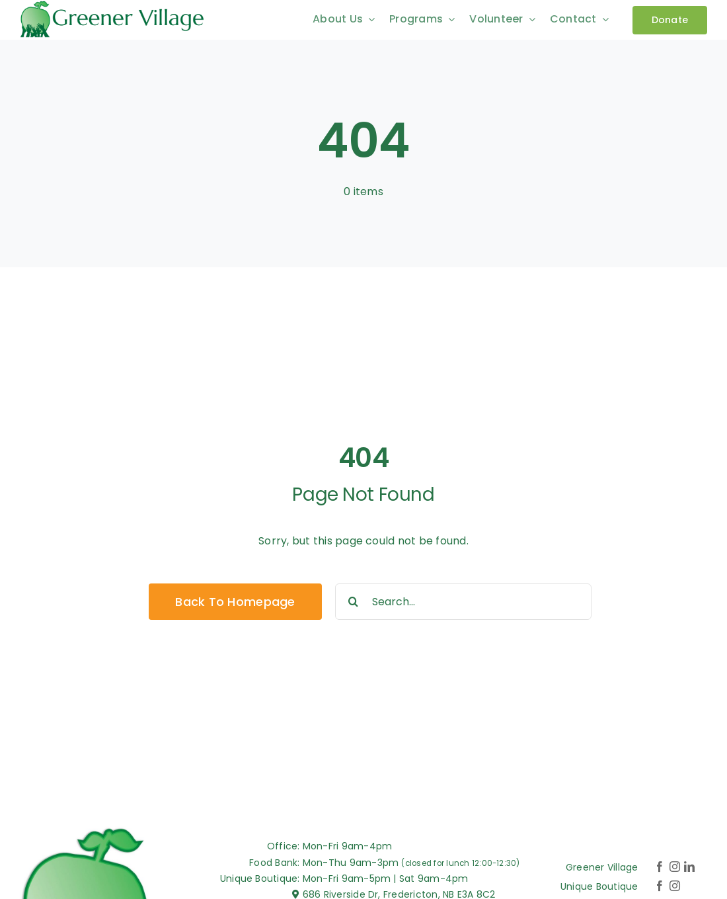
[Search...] (463, 601)
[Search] (353, 601)
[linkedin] (689, 866)
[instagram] (675, 866)
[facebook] (659, 866)
